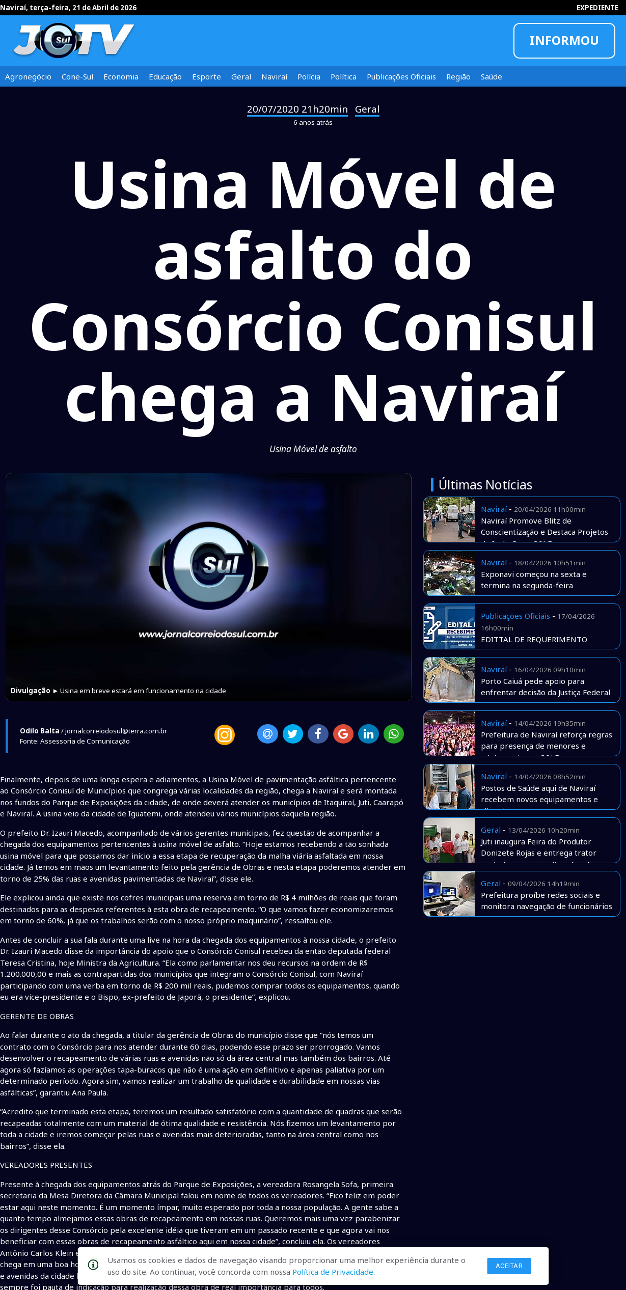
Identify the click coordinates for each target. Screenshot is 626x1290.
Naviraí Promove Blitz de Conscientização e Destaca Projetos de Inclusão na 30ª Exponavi (544, 531)
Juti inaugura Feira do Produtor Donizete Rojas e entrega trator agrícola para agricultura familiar (540, 852)
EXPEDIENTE (597, 7)
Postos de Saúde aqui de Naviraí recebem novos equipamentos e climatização (539, 799)
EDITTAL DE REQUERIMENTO (534, 639)
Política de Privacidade (332, 1272)
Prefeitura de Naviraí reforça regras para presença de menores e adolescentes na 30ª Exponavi (546, 745)
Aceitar (509, 1266)
